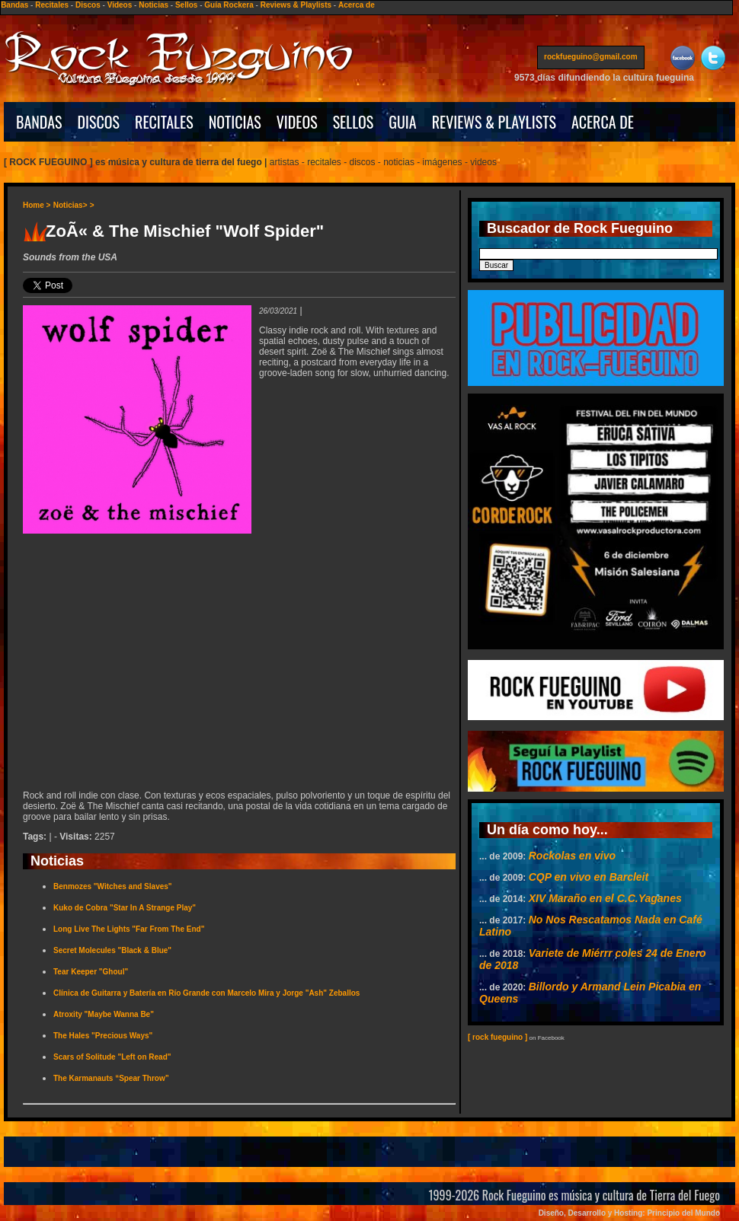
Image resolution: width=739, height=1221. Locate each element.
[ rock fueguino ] (497, 1037)
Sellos (186, 5)
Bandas (14, 5)
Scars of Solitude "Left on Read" (112, 1057)
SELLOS (353, 121)
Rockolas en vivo (572, 856)
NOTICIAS (235, 121)
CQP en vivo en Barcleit (588, 877)
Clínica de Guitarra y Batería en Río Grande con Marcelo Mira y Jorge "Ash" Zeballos (206, 993)
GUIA (402, 121)
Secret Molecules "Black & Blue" (112, 950)
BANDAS (39, 121)
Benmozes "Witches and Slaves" (112, 886)
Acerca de (356, 5)
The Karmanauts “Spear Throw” (111, 1078)
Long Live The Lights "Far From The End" (128, 929)
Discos (88, 5)
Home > (36, 205)
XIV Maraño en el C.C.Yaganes (605, 898)
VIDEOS (297, 121)
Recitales (52, 5)
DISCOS (99, 121)
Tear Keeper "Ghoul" (90, 972)
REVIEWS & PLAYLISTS (494, 121)
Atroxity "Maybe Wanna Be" (103, 1014)
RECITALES (164, 121)
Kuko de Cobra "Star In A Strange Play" (124, 908)
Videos (120, 5)
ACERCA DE (602, 121)
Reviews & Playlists (296, 5)
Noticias (153, 5)
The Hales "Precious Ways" (102, 1035)
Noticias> (70, 205)
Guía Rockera (228, 5)
